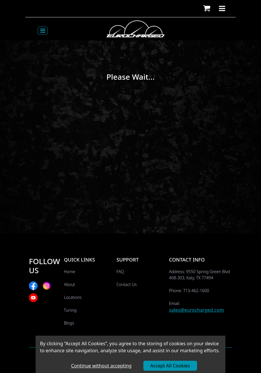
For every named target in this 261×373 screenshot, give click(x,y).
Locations (73, 297)
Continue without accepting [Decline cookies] (101, 365)
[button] (206, 8)
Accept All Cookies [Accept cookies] (170, 365)
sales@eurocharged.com (196, 310)
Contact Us (126, 284)
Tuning (70, 310)
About (69, 284)
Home (69, 271)
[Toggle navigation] (43, 31)
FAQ (120, 271)
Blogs (69, 323)
